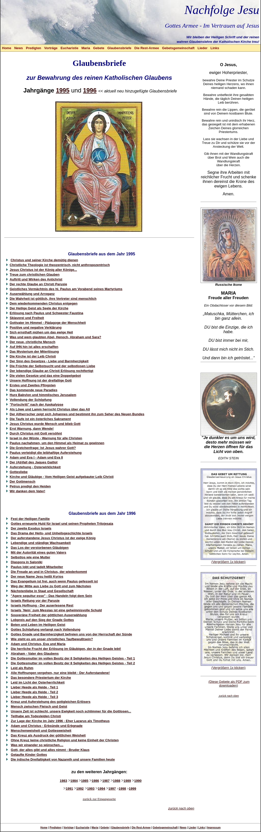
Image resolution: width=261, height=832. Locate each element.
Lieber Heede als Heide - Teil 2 (34, 692)
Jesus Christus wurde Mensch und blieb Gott (45, 424)
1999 (132, 788)
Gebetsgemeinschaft (178, 48)
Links (214, 48)
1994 (101, 788)
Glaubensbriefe (119, 48)
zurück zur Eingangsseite (99, 799)
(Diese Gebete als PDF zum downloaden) (229, 683)
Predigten (33, 48)
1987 (106, 781)
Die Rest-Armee (146, 48)
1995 (62, 90)
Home (6, 48)
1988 (116, 781)
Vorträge (51, 48)
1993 (90, 788)
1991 (69, 788)
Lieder (202, 48)
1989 (127, 781)
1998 (122, 788)
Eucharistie (69, 48)
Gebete (98, 48)
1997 (112, 788)
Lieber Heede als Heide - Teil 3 (34, 697)
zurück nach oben (181, 808)
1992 (80, 788)
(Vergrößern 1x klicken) (228, 562)
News (18, 48)
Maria (85, 48)
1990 (138, 781)
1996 (89, 90)
